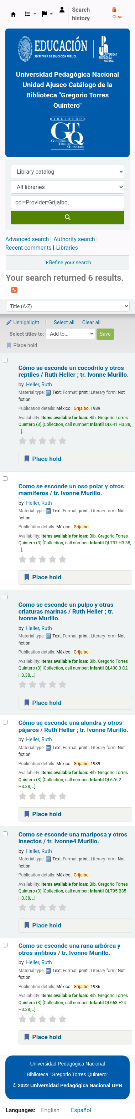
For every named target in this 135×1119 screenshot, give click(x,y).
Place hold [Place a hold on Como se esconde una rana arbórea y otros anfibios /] (42, 1037)
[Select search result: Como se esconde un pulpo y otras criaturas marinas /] (5, 597)
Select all (64, 323)
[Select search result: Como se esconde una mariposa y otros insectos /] (5, 833)
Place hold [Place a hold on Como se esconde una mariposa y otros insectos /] (42, 925)
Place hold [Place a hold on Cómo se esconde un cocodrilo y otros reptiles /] (42, 458)
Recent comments (28, 247)
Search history (81, 14)
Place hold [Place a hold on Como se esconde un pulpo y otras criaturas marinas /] (42, 702)
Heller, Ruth (39, 385)
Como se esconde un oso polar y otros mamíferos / (71, 490)
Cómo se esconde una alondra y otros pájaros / (73, 726)
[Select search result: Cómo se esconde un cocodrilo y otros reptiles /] (5, 360)
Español (81, 1110)
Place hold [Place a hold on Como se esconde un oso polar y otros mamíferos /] (42, 577)
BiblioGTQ (13, 14)
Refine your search (70, 263)
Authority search (74, 239)
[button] (30, 14)
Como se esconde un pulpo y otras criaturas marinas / (66, 611)
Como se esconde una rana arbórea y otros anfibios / (70, 949)
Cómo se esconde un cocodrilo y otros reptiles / (74, 371)
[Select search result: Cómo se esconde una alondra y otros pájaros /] (5, 722)
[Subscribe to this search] (14, 289)
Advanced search (27, 239)
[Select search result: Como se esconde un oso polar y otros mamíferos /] (5, 478)
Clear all (91, 323)
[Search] (67, 217)
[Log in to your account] (62, 10)
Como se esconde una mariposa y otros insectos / (73, 838)
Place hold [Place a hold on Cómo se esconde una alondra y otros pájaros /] (42, 814)
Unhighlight (22, 323)
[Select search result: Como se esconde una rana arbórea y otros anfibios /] (5, 945)
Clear (117, 13)
